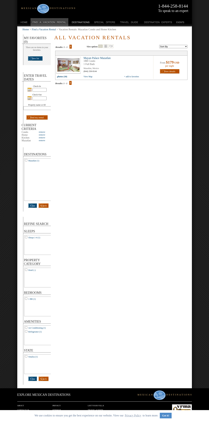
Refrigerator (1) (35, 332)
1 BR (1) (32, 299)
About (20, 405)
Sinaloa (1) (33, 357)
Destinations (80, 22)
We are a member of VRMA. (182, 409)
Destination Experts (157, 22)
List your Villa (96, 405)
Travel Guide (129, 22)
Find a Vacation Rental (49, 22)
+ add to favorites (131, 76)
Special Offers (104, 22)
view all (69, 65)
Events (180, 22)
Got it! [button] (165, 415)
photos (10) (62, 76)
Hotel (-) (32, 270)
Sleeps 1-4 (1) (34, 237)
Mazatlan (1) (33, 160)
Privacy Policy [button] (133, 415)
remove (42, 132)
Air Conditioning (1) (37, 328)
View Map (88, 76)
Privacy (57, 405)
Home (24, 22)
